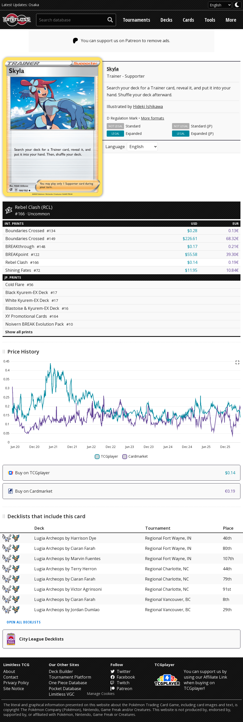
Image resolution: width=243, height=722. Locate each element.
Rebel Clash (22, 262)
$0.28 (192, 230)
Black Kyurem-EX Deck (31, 292)
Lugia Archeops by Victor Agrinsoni (68, 589)
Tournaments (136, 19)
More (231, 19)
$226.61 (190, 238)
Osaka (34, 4)
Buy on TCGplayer (121, 473)
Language (115, 146)
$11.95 (191, 270)
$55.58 (191, 254)
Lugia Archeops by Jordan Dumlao (67, 609)
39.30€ (232, 254)
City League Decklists (35, 639)
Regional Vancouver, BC (168, 599)
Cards (188, 19)
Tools (209, 19)
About (9, 671)
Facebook (123, 677)
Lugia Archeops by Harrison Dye (65, 538)
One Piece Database (68, 682)
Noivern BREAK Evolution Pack (39, 324)
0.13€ (233, 230)
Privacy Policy (16, 682)
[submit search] (110, 20)
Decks (166, 19)
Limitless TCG (16, 664)
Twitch (120, 682)
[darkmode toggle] (237, 5)
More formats (152, 118)
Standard (133, 126)
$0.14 (192, 262)
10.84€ (232, 270)
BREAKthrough (25, 246)
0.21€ (233, 246)
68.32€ (232, 238)
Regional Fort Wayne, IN (168, 538)
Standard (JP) (201, 126)
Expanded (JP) (202, 133)
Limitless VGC (62, 694)
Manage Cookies (101, 694)
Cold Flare (19, 284)
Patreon (121, 688)
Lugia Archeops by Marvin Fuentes (67, 558)
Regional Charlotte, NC (167, 569)
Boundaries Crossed (30, 230)
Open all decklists (24, 622)
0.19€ (233, 262)
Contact (10, 677)
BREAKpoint (22, 254)
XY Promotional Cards (31, 316)
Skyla (113, 69)
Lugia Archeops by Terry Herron (65, 569)
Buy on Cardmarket (121, 491)
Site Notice (13, 688)
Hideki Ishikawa (148, 106)
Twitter (121, 671)
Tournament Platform (70, 677)
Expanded (134, 133)
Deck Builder (61, 671)
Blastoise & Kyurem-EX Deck (36, 308)
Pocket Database (65, 688)
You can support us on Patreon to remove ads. (121, 40)
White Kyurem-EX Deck (31, 300)
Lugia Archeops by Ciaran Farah (64, 548)
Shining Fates (22, 270)
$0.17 (192, 246)
